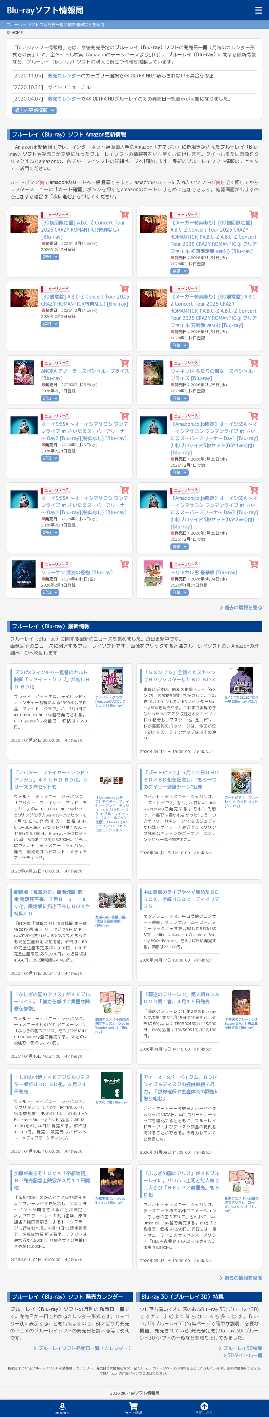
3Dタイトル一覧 (242, 1355)
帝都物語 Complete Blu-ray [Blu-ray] (110, 1200)
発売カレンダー (64, 75)
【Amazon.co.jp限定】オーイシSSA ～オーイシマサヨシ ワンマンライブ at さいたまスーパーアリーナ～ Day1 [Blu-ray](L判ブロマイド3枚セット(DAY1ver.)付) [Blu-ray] (214, 438)
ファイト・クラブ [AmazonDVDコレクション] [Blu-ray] (110, 701)
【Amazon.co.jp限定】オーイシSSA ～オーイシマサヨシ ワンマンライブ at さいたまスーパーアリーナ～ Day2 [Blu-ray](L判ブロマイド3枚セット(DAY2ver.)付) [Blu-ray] (214, 512)
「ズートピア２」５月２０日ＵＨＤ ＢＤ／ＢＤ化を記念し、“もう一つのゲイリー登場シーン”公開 (181, 779)
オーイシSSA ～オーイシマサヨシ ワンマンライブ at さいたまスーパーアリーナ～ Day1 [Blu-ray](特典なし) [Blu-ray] (84, 505)
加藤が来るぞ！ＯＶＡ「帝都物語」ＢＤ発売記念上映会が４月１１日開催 (52, 1180)
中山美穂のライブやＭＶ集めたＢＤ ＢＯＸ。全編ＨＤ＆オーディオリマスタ (181, 899)
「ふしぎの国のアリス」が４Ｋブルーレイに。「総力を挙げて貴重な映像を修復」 (52, 1001)
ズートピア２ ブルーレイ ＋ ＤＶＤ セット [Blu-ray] (241, 801)
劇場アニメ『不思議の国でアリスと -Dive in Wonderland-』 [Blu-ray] (112, 1025)
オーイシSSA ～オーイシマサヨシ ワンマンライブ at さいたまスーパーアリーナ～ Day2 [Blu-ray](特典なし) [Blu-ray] (84, 431)
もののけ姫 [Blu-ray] (111, 1102)
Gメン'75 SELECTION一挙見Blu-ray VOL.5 (241, 699)
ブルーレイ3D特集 (240, 1348)
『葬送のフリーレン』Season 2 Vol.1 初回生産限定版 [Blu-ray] (241, 1023)
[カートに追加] (124, 215)
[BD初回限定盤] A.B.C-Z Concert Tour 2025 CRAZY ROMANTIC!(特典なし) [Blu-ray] (83, 229)
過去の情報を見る (241, 607)
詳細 (50, 256)
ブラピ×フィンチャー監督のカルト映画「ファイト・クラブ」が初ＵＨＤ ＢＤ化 (52, 679)
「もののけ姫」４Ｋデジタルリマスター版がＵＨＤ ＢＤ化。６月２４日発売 (52, 1084)
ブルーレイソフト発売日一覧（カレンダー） (83, 1348)
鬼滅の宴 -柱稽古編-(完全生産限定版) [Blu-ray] (111, 921)
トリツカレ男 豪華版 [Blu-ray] (203, 572)
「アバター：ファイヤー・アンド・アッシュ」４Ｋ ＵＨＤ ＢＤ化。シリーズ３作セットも (52, 779)
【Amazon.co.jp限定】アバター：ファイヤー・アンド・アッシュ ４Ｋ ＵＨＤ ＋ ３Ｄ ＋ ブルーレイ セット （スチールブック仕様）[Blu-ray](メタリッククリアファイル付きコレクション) (112, 813)
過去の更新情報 (34, 110)
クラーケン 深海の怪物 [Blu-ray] (77, 572)
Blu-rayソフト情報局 (45, 10)
